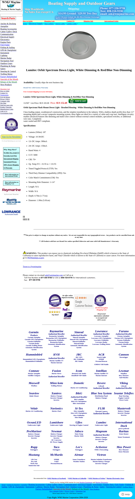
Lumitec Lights (72, 24)
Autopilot (24, 485)
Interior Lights (60, 24)
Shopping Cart (81, 491)
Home (25, 24)
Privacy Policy (70, 491)
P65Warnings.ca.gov (35, 258)
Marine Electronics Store (115, 478)
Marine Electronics (102, 482)
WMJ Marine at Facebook (56, 478)
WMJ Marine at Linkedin (77, 478)
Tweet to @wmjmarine (32, 267)
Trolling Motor (128, 487)
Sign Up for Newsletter (11, 137)
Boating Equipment (86, 482)
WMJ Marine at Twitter (96, 478)
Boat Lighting (49, 24)
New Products (94, 489)
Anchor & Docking (13, 485)
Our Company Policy (56, 491)
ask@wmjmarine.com (54, 275)
